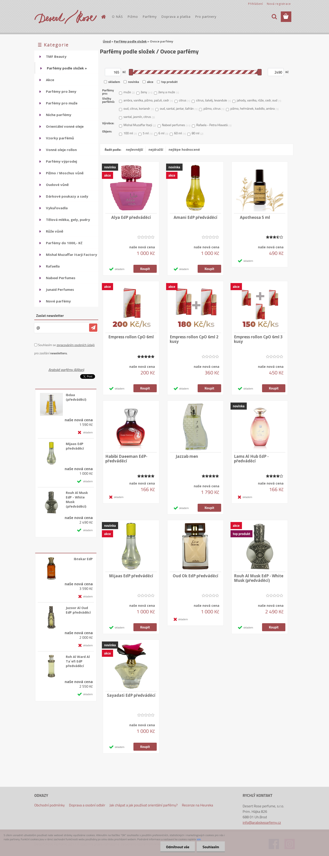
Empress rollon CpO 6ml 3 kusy (258, 339)
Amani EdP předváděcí (195, 217)
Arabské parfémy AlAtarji (66, 369)
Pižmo (132, 16)
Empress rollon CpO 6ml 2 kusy (194, 339)
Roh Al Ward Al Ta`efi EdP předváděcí (78, 661)
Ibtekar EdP (83, 559)
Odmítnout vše (177, 847)
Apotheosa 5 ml (255, 217)
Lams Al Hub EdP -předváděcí (251, 458)
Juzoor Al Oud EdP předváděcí (78, 610)
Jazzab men (187, 456)
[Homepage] (103, 16)
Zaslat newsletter (50, 315)
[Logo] (65, 16)
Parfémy (150, 16)
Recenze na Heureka (197, 805)
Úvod (107, 41)
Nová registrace (279, 4)
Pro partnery (205, 16)
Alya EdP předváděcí (131, 217)
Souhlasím (210, 847)
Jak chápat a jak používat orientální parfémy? (143, 805)
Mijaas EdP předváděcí (75, 446)
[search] (274, 16)
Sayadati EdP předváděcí (131, 695)
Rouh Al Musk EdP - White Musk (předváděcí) (77, 499)
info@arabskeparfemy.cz (262, 822)
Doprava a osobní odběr (87, 805)
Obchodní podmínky (49, 805)
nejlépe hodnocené (184, 149)
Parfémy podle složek (130, 41)
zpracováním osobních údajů (76, 344)
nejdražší (156, 149)
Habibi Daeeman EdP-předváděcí (126, 458)
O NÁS (117, 16)
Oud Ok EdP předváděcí (195, 576)
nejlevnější (134, 149)
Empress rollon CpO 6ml (131, 337)
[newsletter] (93, 327)
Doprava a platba (176, 16)
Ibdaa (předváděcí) (76, 397)
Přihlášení (255, 4)
